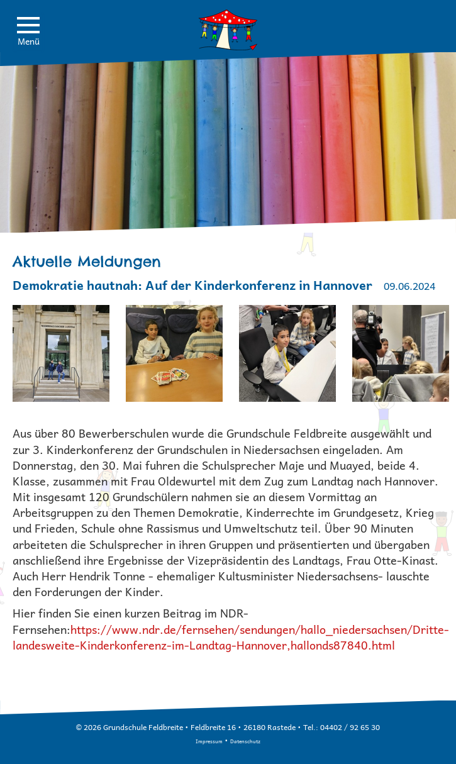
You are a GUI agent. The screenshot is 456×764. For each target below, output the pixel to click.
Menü (28, 32)
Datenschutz (245, 741)
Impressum (209, 741)
